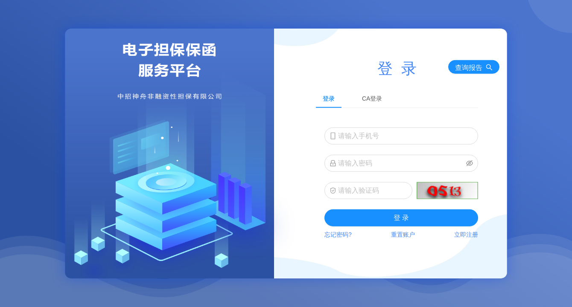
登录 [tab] (329, 98)
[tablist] (397, 97)
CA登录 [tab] (372, 98)
